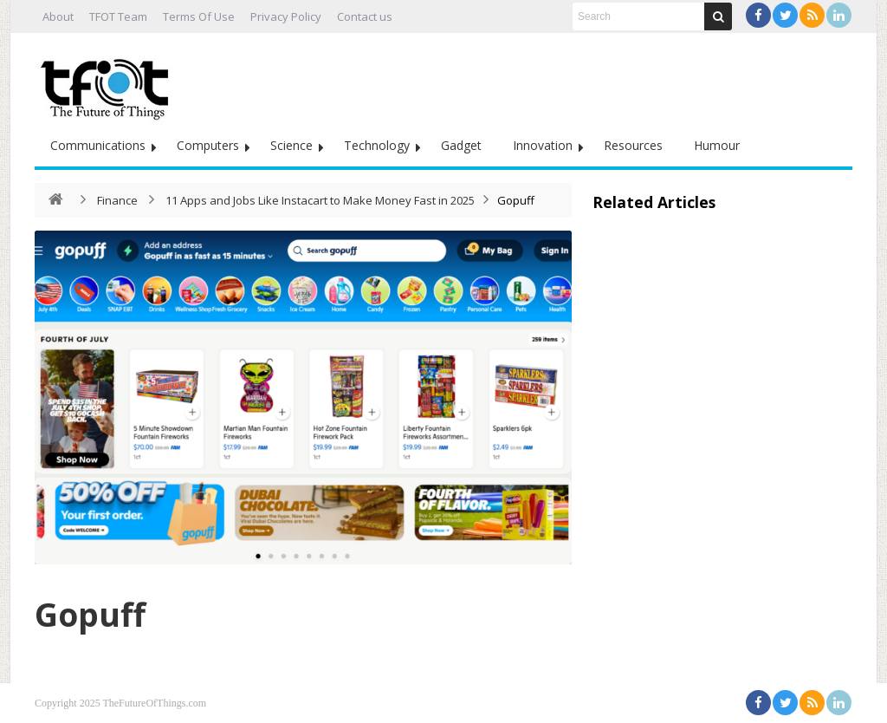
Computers (208, 145)
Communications (98, 145)
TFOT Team (118, 16)
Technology (377, 145)
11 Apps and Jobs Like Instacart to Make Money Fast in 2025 (320, 200)
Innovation (543, 145)
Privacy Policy (285, 16)
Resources (633, 145)
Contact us (364, 16)
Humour (717, 145)
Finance (117, 200)
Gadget (461, 145)
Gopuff (97, 612)
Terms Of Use (199, 16)
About (58, 16)
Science (291, 145)
